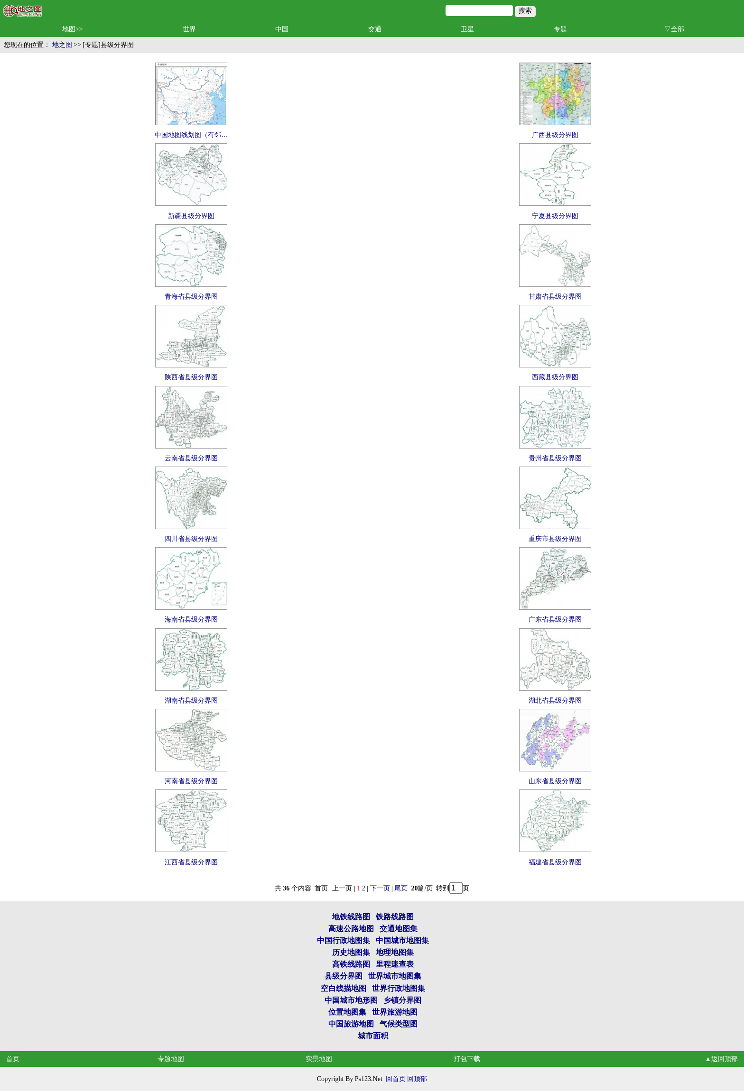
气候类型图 (399, 1023)
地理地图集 (395, 952)
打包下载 (467, 1059)
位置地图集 (347, 1012)
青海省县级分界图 (191, 296)
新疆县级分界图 (191, 216)
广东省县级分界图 (555, 619)
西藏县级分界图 (555, 377)
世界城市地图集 (394, 976)
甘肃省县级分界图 (555, 296)
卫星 (467, 29)
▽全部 (674, 29)
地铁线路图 (351, 916)
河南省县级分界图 (191, 781)
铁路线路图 (395, 916)
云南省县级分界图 (191, 458)
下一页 (380, 888)
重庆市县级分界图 (555, 538)
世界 (189, 29)
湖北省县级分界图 (555, 700)
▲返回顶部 (721, 1059)
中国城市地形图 (351, 1000)
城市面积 (373, 1035)
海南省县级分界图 (191, 619)
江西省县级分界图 (191, 862)
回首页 (396, 1078)
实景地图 (319, 1059)
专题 (560, 29)
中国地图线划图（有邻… (191, 134)
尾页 (401, 888)
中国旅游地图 (351, 1023)
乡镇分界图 (402, 1000)
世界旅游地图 (395, 1012)
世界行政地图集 (398, 988)
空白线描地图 (343, 988)
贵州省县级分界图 (555, 458)
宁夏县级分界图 (555, 216)
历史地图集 (351, 952)
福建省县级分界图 (555, 862)
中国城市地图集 (402, 940)
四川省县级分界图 (191, 538)
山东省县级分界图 (555, 781)
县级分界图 (344, 976)
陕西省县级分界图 (191, 377)
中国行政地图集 (343, 940)
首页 (12, 1059)
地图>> (72, 29)
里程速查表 (395, 964)
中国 (281, 29)
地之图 (62, 44)
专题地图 (171, 1059)
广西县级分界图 (555, 134)
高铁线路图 (351, 964)
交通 (374, 29)
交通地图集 (399, 928)
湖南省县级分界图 (191, 700)
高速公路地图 (351, 928)
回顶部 (417, 1078)
